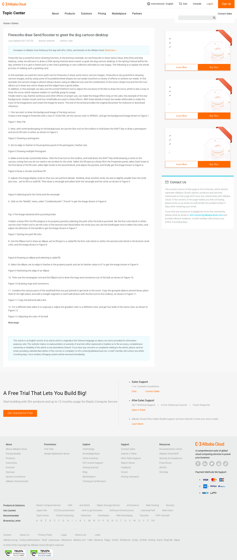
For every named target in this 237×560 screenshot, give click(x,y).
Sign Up (226, 3)
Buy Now (214, 67)
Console (197, 3)
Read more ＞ (111, 50)
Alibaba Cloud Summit (17, 481)
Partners (137, 13)
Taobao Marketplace (29, 540)
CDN (70, 505)
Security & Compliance (170, 458)
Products (70, 13)
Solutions (86, 13)
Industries (86, 515)
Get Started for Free (20, 413)
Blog (85, 472)
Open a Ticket (138, 410)
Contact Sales (225, 13)
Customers (11, 463)
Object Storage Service (108, 505)
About (55, 13)
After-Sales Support (131, 458)
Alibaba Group (10, 540)
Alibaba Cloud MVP (169, 453)
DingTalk (168, 540)
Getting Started (90, 467)
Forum (124, 472)
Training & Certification (94, 481)
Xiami (159, 540)
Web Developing (124, 515)
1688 (89, 540)
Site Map (163, 472)
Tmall (44, 540)
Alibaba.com (79, 540)
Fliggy (107, 540)
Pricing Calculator (130, 476)
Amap (135, 540)
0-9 (153, 520)
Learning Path (148, 510)
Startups (10, 472)
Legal (63, 535)
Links (97, 535)
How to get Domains (92, 510)
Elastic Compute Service (48, 505)
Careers (7, 535)
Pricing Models (13, 453)
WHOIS (163, 467)
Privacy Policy (45, 535)
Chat (134, 391)
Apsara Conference (15, 476)
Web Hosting (152, 505)
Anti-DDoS (84, 505)
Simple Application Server (57, 453)
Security (170, 505)
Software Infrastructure (121, 510)
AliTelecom (125, 540)
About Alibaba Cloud (16, 449)
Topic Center (42, 515)
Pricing (102, 13)
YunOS (115, 540)
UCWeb (143, 540)
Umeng (151, 540)
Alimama (98, 540)
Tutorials (144, 515)
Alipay (177, 540)
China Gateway (90, 458)
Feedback (126, 467)
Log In (210, 3)
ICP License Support (93, 463)
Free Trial (48, 449)
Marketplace (119, 13)
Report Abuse (128, 463)
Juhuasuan (54, 540)
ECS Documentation (64, 510)
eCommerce (133, 505)
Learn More (181, 67)
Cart (183, 3)
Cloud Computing (65, 515)
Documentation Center (170, 449)
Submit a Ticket (129, 453)
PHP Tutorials (163, 515)
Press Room (165, 463)
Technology (88, 449)
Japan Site (41, 510)
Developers (103, 515)
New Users (167, 510)
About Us (24, 535)
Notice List (80, 535)
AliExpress (66, 540)
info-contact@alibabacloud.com (206, 215)
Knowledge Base (91, 453)
